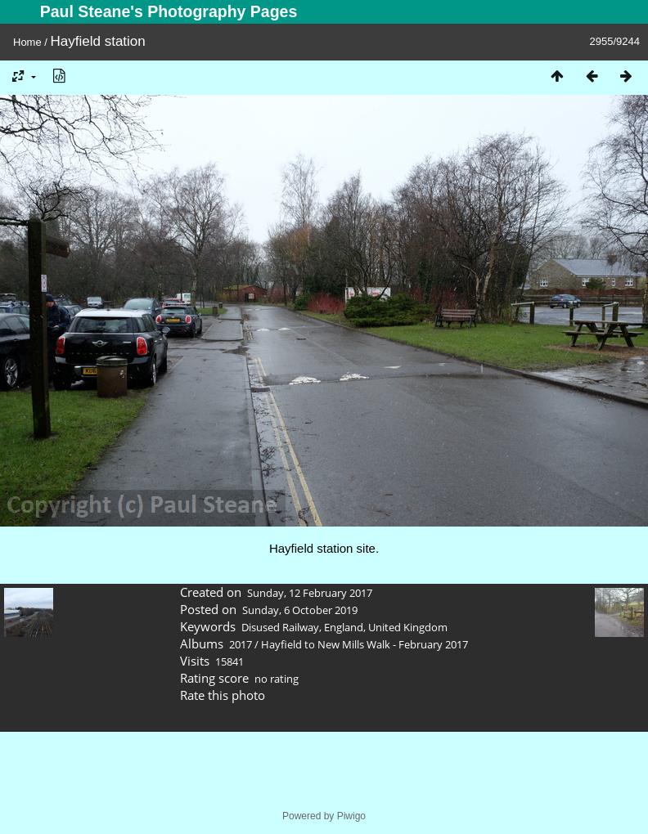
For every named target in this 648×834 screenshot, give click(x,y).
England (343, 627)
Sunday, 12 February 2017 (309, 592)
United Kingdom (408, 627)
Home (27, 42)
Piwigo (351, 816)
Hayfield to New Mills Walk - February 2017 (364, 644)
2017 (240, 644)
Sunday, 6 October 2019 (300, 610)
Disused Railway (280, 627)
